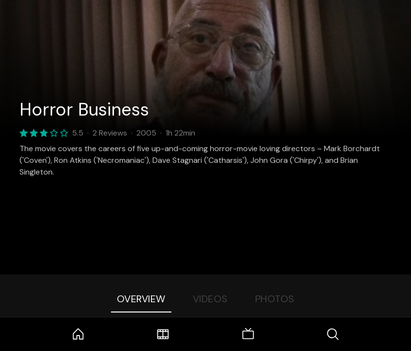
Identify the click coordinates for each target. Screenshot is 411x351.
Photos (275, 298)
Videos (210, 298)
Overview (141, 298)
